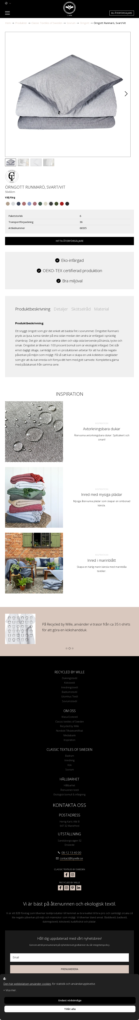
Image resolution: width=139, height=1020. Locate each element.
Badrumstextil (69, 692)
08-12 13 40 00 (71, 855)
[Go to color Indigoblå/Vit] (29, 203)
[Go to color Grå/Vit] (13, 203)
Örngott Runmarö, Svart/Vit (110, 23)
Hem (8, 23)
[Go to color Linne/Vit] (45, 203)
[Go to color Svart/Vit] (51, 203)
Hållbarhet (69, 787)
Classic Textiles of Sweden (46, 23)
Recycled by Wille (69, 727)
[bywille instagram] (66, 890)
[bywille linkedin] (78, 890)
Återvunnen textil (69, 792)
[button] (126, 94)
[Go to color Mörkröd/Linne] (62, 203)
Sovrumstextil (69, 702)
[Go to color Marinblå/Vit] (18, 203)
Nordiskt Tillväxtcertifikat (69, 732)
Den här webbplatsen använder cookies (27, 984)
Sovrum (71, 23)
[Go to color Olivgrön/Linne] (56, 203)
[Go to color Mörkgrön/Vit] (40, 203)
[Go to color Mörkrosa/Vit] (24, 203)
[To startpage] (69, 9)
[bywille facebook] (60, 890)
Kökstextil (69, 683)
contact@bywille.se (71, 861)
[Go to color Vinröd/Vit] (34, 203)
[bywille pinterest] (72, 890)
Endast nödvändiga (69, 1000)
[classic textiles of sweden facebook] (66, 877)
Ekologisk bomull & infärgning (69, 797)
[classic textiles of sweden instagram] (72, 877)
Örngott (84, 23)
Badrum (69, 757)
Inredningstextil (69, 687)
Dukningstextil (69, 678)
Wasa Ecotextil (69, 717)
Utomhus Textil (69, 697)
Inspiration (101, 423)
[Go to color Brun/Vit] (7, 203)
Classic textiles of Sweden (69, 722)
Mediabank (69, 736)
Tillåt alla (70, 1009)
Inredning (69, 762)
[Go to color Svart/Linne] (67, 203)
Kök (70, 766)
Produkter (21, 23)
